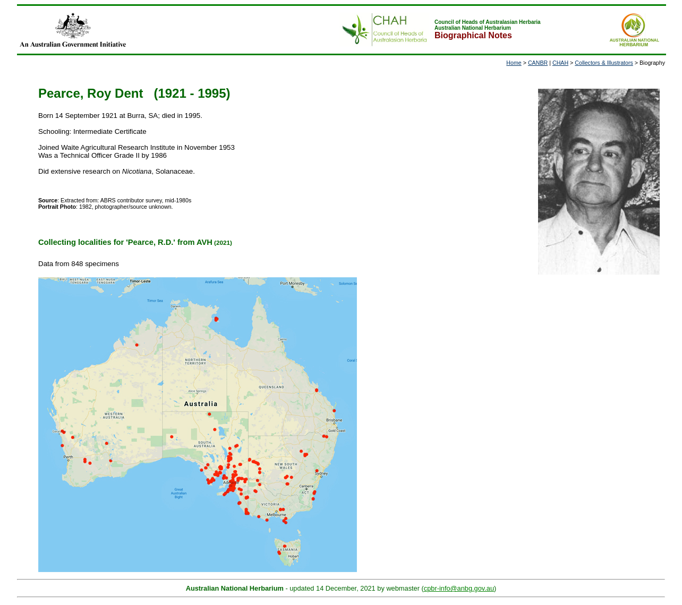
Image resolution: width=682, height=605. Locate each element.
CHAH (560, 62)
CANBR (538, 62)
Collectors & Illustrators (604, 62)
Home (513, 62)
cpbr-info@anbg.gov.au (459, 588)
